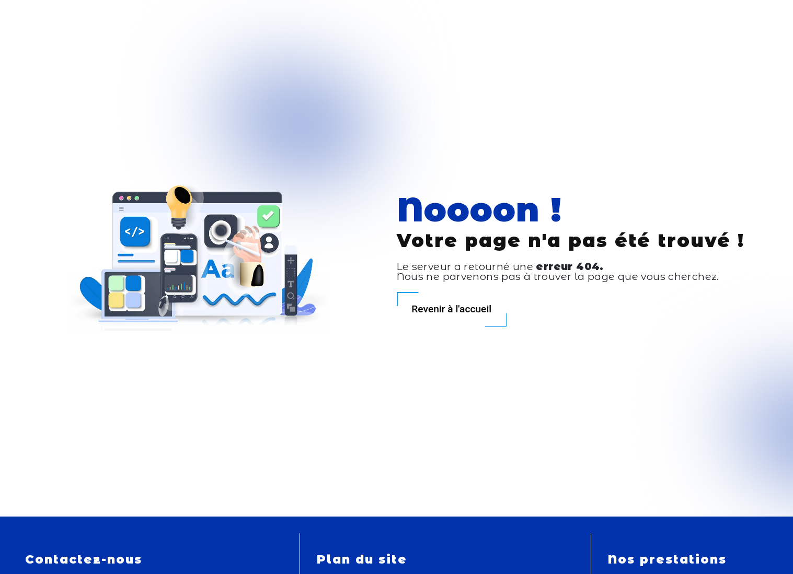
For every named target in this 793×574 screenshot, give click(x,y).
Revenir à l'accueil (451, 309)
